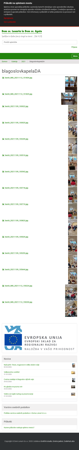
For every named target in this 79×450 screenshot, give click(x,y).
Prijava (74, 47)
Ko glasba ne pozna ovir (39, 386)
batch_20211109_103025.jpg (16, 123)
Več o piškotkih (10, 22)
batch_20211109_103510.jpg (16, 155)
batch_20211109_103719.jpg (16, 204)
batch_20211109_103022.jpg (16, 106)
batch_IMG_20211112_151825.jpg (18, 94)
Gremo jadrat (58, 441)
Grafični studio (46, 441)
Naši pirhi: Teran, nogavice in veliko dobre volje (39, 366)
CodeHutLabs (69, 441)
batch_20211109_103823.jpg (16, 220)
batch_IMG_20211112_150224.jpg (18, 286)
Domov (4, 61)
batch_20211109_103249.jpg (16, 139)
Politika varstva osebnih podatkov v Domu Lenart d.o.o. (25, 413)
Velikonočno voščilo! (39, 372)
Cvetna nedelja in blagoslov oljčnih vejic (39, 380)
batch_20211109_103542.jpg (16, 172)
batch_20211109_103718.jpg (16, 188)
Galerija (14, 61)
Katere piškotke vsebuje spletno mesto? (19, 428)
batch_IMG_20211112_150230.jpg (18, 302)
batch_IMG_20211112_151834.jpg (18, 78)
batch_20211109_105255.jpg (16, 253)
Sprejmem (8, 18)
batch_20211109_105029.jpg (16, 237)
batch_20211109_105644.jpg (16, 269)
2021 (24, 61)
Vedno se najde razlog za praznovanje (39, 394)
